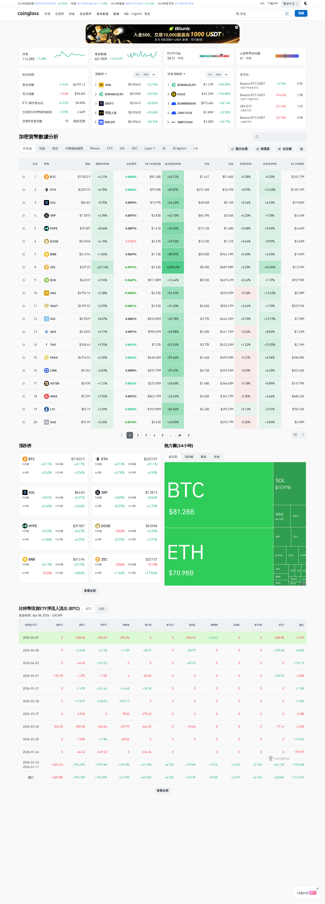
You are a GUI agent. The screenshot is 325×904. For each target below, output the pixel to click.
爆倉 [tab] (204, 457)
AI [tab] (164, 148)
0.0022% (131, 383)
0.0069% (131, 254)
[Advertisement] (162, 886)
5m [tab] (138, 74)
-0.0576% (130, 267)
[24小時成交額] (149, 164)
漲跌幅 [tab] (189, 457)
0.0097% (131, 215)
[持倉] (221, 164)
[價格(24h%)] (102, 164)
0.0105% (131, 241)
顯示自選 (239, 149)
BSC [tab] (135, 148)
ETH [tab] (109, 148)
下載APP (273, 3)
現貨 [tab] (42, 148)
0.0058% (131, 370)
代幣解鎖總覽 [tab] (74, 148)
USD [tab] (101, 609)
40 (179, 435)
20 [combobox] (295, 435)
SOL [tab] (122, 148)
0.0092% (131, 396)
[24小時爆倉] (294, 164)
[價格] (78, 164)
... (170, 435)
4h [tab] (153, 74)
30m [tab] (146, 74)
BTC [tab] (89, 609)
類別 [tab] (55, 148)
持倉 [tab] (217, 457)
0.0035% (131, 409)
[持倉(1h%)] (245, 164)
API (262, 3)
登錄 (301, 13)
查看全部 (90, 591)
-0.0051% (130, 306)
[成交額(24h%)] (173, 164)
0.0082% (131, 319)
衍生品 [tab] (27, 148)
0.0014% (131, 345)
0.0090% (131, 203)
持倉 (72, 14)
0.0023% (131, 357)
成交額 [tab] (173, 457)
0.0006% (131, 190)
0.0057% (131, 228)
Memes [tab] (95, 148)
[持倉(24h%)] (270, 164)
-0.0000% (130, 293)
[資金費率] (126, 164)
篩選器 (263, 149)
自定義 (285, 149)
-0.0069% (130, 280)
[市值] (197, 164)
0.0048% (131, 177)
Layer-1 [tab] (150, 148)
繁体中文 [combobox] (289, 4)
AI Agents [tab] (179, 148)
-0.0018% (130, 422)
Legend (137, 14)
